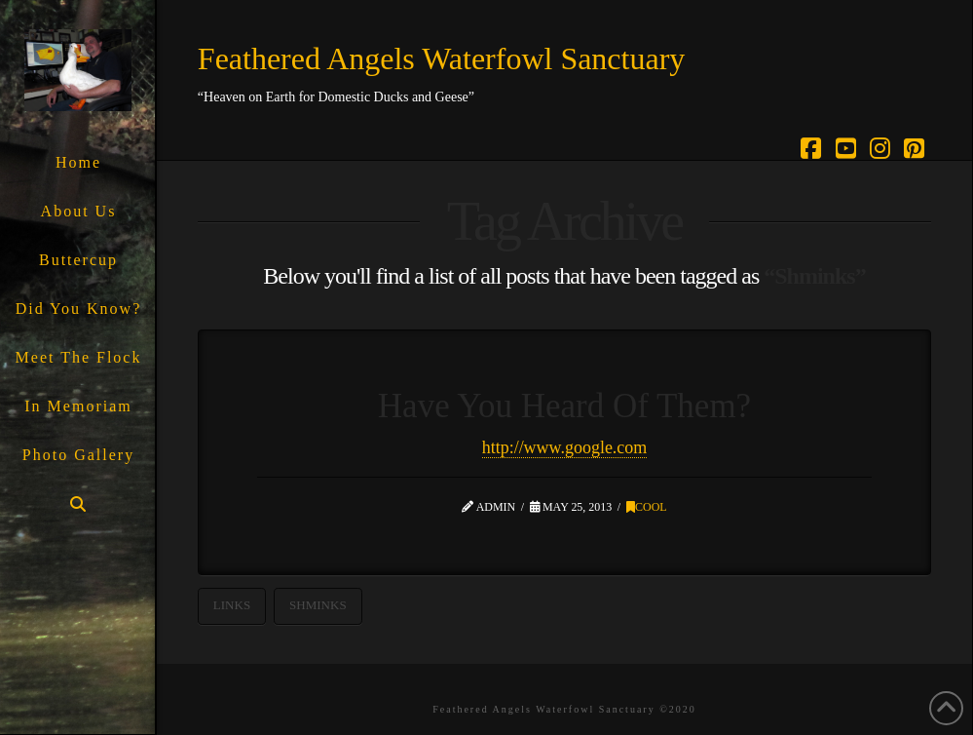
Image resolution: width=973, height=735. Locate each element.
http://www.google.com (565, 447)
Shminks (318, 605)
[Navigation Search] (77, 504)
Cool (646, 507)
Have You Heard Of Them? (564, 406)
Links (231, 605)
